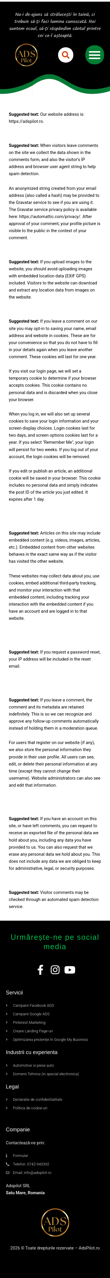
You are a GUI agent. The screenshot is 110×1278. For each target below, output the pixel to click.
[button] (65, 55)
